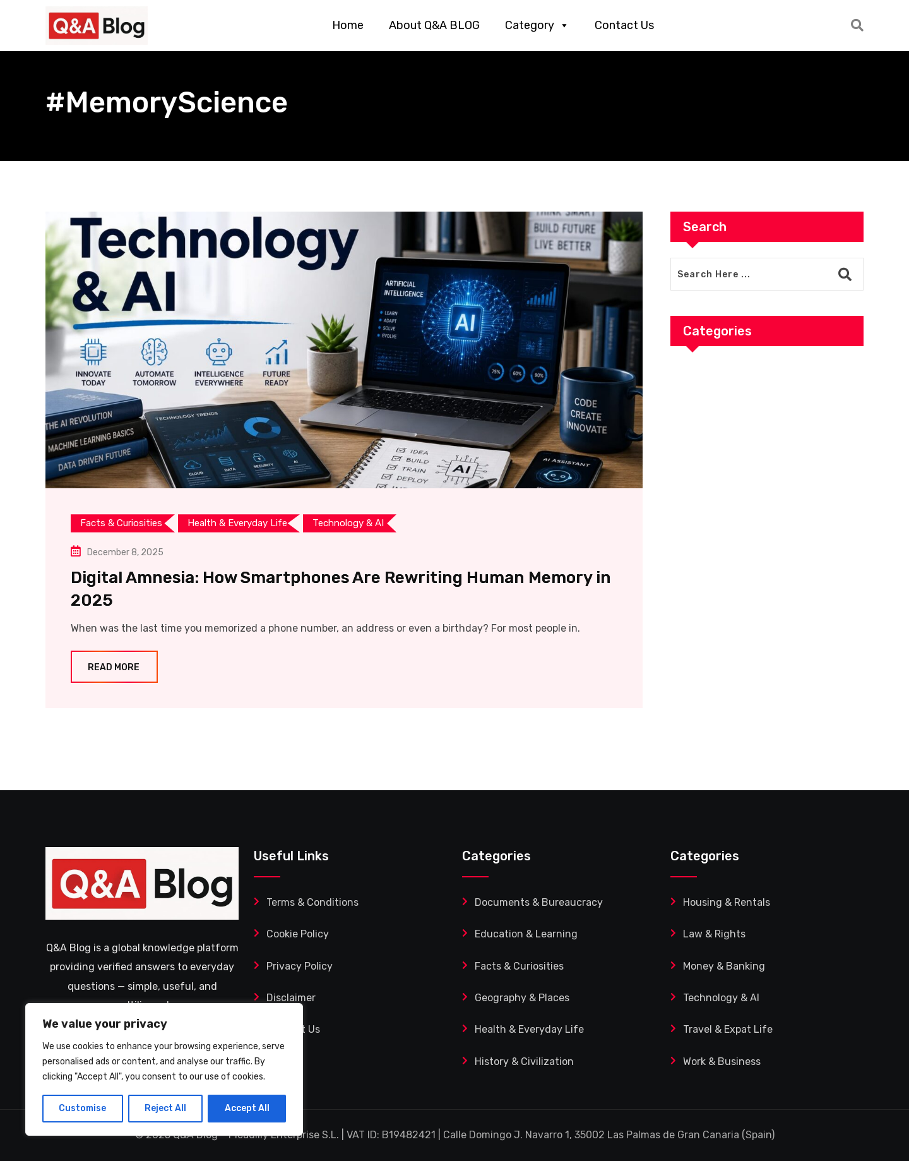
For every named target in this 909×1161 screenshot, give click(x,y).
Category (537, 25)
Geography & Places (522, 998)
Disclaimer (291, 998)
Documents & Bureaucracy (539, 902)
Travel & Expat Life (728, 1029)
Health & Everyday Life (529, 1029)
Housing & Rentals (726, 902)
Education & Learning (526, 934)
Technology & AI (721, 998)
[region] (164, 1069)
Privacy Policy (299, 966)
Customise (82, 1108)
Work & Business (722, 1062)
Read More (114, 667)
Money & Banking (724, 966)
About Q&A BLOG (434, 25)
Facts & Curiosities (519, 966)
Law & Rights (714, 934)
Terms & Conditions (312, 902)
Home (348, 25)
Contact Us (624, 25)
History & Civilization (524, 1062)
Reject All (165, 1108)
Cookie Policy (297, 934)
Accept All (247, 1108)
